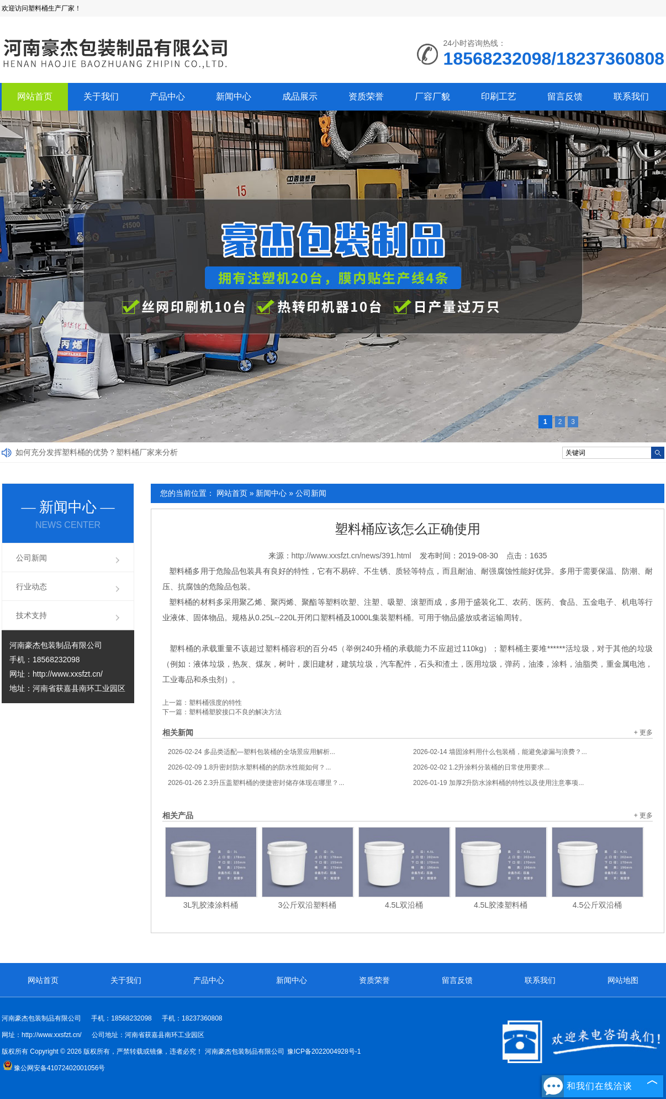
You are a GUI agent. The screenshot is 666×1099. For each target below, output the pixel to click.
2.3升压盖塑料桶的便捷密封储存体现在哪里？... (256, 783)
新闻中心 (233, 96)
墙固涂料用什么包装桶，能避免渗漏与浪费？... (500, 752)
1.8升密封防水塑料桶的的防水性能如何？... (249, 767)
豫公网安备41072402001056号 (54, 1068)
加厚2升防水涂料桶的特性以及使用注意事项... (498, 783)
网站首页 (34, 96)
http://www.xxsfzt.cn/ (68, 673)
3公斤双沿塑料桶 (307, 905)
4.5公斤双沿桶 (597, 905)
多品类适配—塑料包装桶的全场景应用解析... (251, 752)
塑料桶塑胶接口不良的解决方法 (235, 712)
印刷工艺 (498, 96)
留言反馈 (565, 96)
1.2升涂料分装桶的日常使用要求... (481, 767)
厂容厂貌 (432, 96)
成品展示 (300, 96)
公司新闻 (310, 493)
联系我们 (631, 96)
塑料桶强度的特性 (215, 702)
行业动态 (31, 586)
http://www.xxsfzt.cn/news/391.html (351, 555)
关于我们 (101, 96)
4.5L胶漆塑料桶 (500, 905)
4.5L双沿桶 (404, 905)
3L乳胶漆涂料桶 (211, 905)
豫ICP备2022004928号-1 (324, 1051)
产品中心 (167, 96)
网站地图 (622, 980)
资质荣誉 (366, 96)
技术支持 (31, 615)
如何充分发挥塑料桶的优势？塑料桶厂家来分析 (96, 452)
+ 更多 (643, 732)
